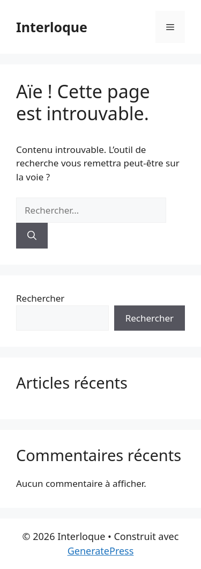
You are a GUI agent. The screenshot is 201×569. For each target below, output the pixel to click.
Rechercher (40, 298)
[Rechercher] (32, 236)
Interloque (51, 27)
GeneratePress (101, 550)
